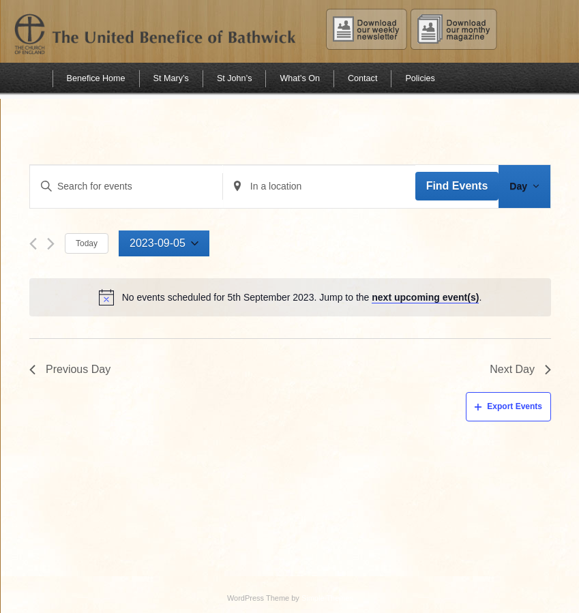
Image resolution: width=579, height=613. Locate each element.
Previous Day (69, 369)
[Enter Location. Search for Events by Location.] (319, 186)
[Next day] (51, 243)
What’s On (300, 78)
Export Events (508, 406)
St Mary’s (171, 78)
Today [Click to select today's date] (87, 243)
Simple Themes (327, 598)
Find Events (457, 186)
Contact (362, 78)
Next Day (520, 369)
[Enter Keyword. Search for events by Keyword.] (126, 186)
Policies (419, 78)
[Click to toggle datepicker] (164, 243)
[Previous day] (33, 243)
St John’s (234, 78)
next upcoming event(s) (425, 297)
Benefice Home (96, 78)
